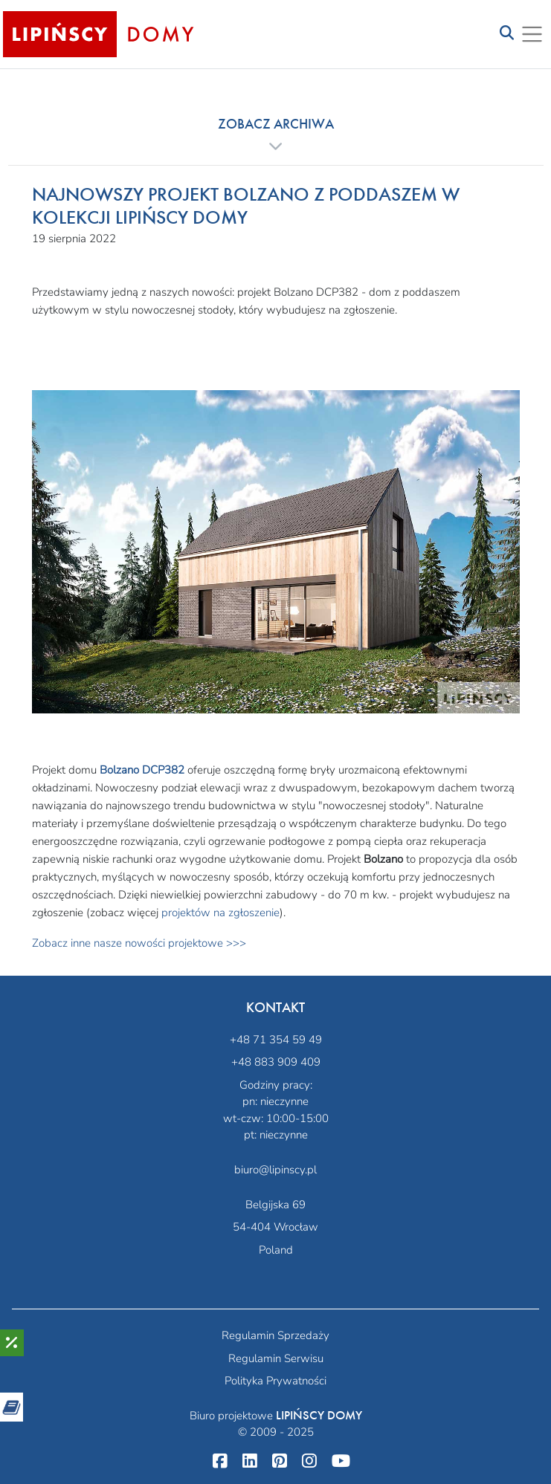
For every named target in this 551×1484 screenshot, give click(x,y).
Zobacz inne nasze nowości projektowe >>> (139, 943)
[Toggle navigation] (507, 34)
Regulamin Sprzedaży (275, 1335)
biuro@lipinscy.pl (275, 1169)
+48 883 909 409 (275, 1061)
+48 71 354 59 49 (276, 1039)
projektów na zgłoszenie (220, 912)
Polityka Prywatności (275, 1380)
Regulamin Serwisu (275, 1358)
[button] (276, 134)
